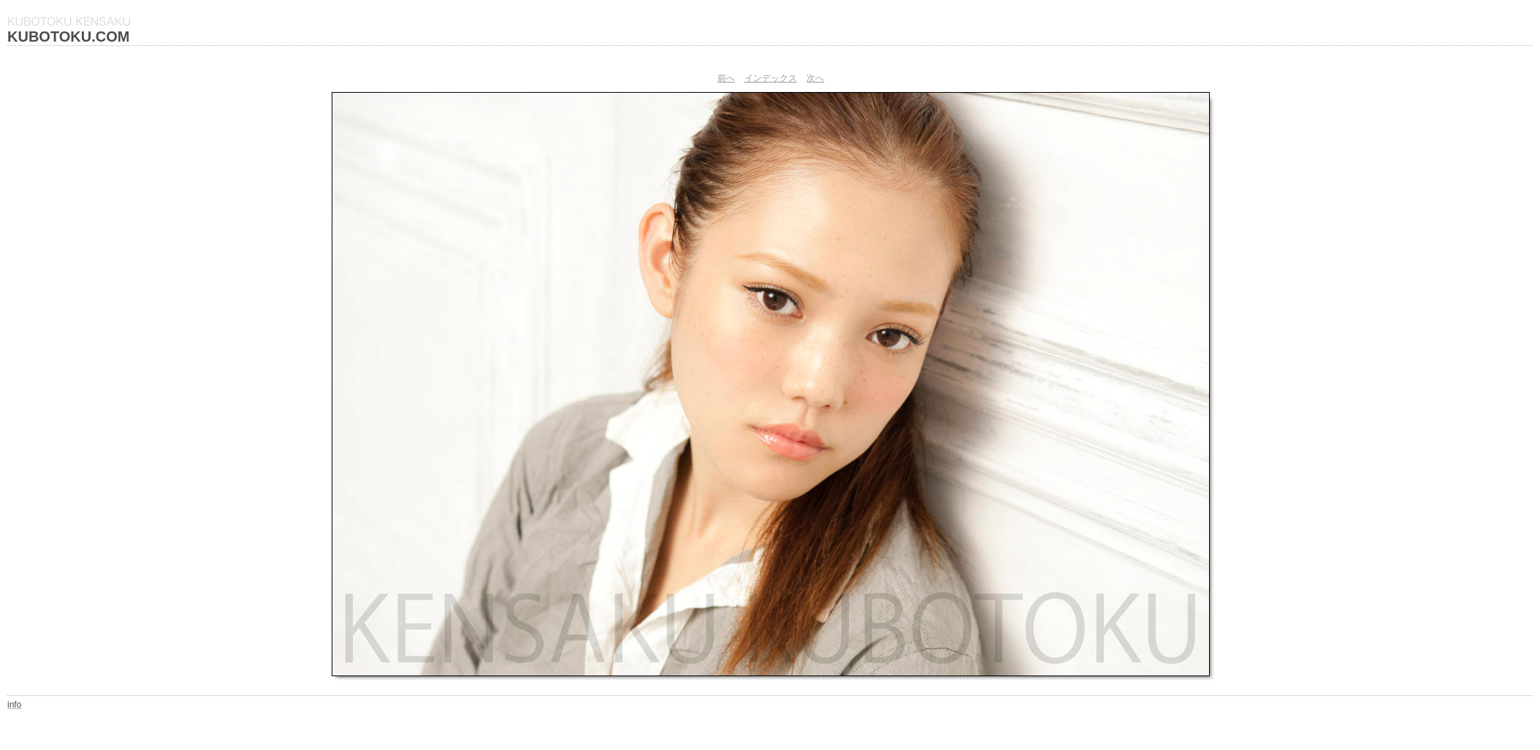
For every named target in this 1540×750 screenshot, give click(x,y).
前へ (726, 78)
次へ (815, 78)
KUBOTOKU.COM (68, 36)
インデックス (770, 78)
